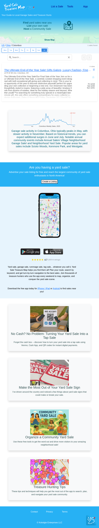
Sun (39, 50)
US (3, 45)
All (44, 50)
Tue (11, 50)
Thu (22, 50)
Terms (65, 512)
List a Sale (57, 6)
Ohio (8, 45)
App (85, 6)
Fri (27, 50)
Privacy (49, 512)
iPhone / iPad (44, 288)
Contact (34, 512)
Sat (33, 50)
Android (56, 288)
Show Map (49, 40)
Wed (16, 50)
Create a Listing (49, 181)
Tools (70, 6)
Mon (5, 50)
